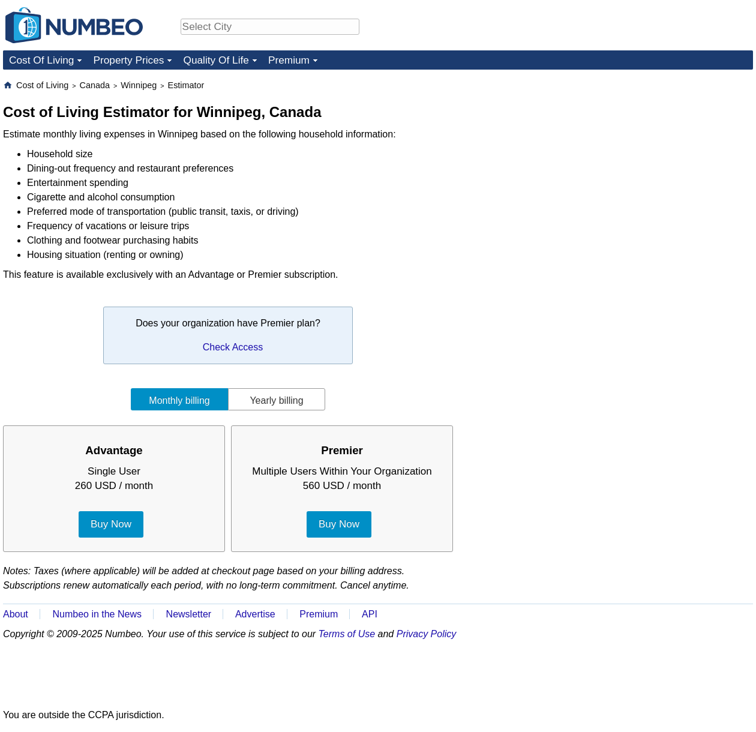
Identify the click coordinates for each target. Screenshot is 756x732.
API (369, 614)
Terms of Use (347, 634)
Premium (289, 60)
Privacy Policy (427, 634)
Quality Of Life (215, 60)
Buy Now (111, 524)
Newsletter (189, 614)
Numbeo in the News (97, 614)
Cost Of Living (41, 60)
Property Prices (128, 60)
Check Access (233, 347)
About (15, 614)
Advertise (255, 614)
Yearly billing (276, 400)
